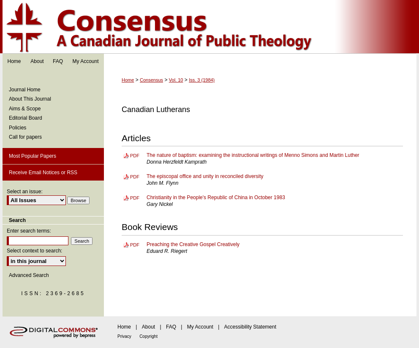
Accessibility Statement (250, 327)
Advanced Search (29, 275)
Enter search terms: (29, 231)
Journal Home (25, 90)
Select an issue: (25, 192)
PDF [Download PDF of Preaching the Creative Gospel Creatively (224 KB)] (134, 244)
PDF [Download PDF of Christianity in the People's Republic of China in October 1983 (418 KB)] (134, 197)
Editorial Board (25, 118)
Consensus (209, 27)
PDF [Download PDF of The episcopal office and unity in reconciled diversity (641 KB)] (134, 176)
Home (128, 79)
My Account (200, 327)
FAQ (171, 327)
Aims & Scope (25, 109)
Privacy (124, 336)
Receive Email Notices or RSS (43, 172)
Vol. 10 (176, 79)
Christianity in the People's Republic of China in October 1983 (216, 197)
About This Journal (30, 99)
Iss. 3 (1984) (202, 79)
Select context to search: (34, 251)
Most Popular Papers (32, 156)
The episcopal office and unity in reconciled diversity (205, 176)
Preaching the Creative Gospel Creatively (193, 244)
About (148, 327)
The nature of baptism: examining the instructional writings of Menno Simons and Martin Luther (253, 155)
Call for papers (25, 137)
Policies (17, 128)
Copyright (148, 336)
